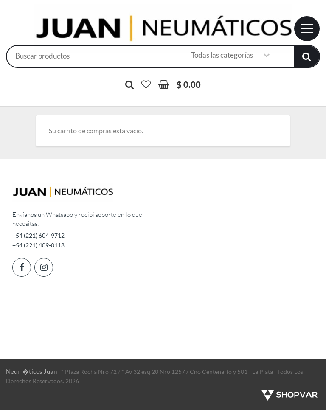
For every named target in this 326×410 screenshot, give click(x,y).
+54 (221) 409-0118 (38, 245)
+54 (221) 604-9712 (38, 235)
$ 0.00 (189, 84)
